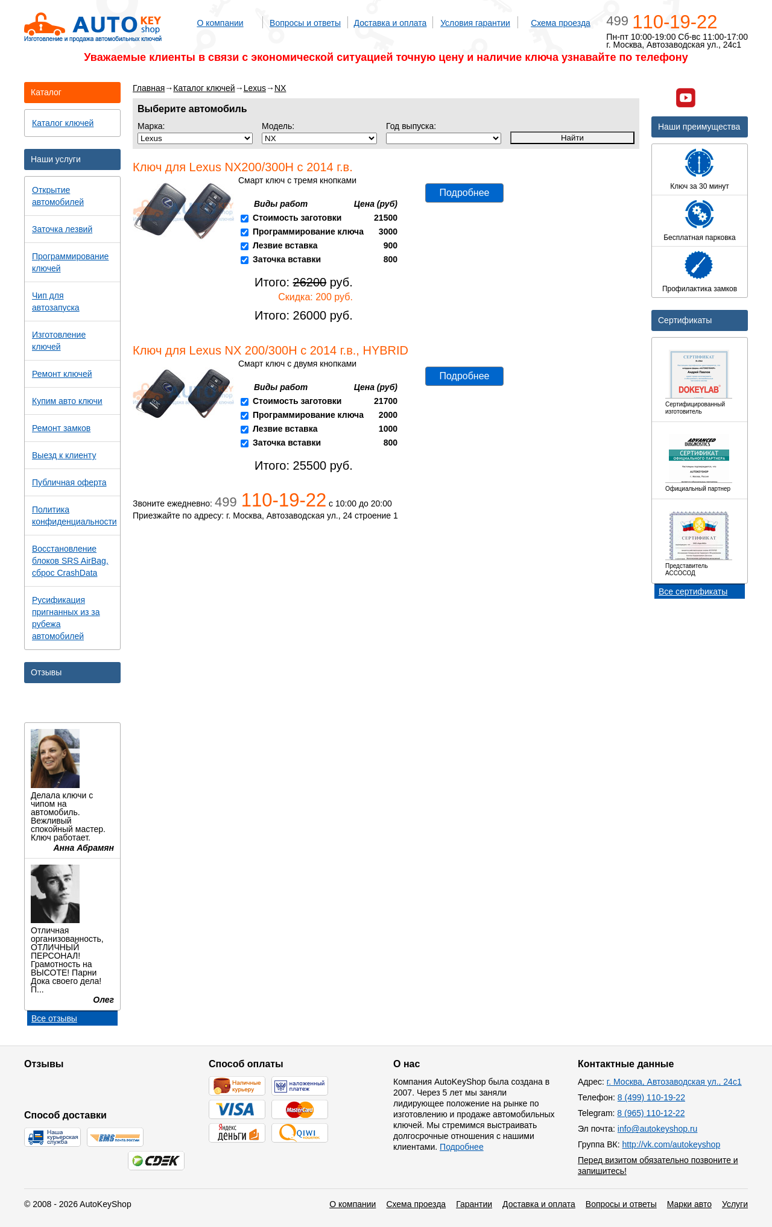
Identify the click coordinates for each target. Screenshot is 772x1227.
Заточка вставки (287, 259)
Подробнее (465, 193)
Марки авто (689, 1204)
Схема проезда (560, 23)
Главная (149, 88)
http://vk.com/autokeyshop (671, 1144)
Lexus (255, 88)
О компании (220, 23)
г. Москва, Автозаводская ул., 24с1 (674, 1082)
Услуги (735, 1204)
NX (280, 88)
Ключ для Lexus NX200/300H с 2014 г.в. (243, 167)
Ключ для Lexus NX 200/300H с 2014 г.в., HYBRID (270, 350)
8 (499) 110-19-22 (651, 1097)
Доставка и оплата (390, 23)
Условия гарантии (475, 23)
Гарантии (474, 1204)
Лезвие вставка (285, 245)
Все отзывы (54, 1018)
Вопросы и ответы (305, 23)
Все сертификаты (693, 591)
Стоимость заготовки (297, 217)
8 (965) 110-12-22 (651, 1113)
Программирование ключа (308, 231)
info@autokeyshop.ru (658, 1129)
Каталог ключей (204, 88)
